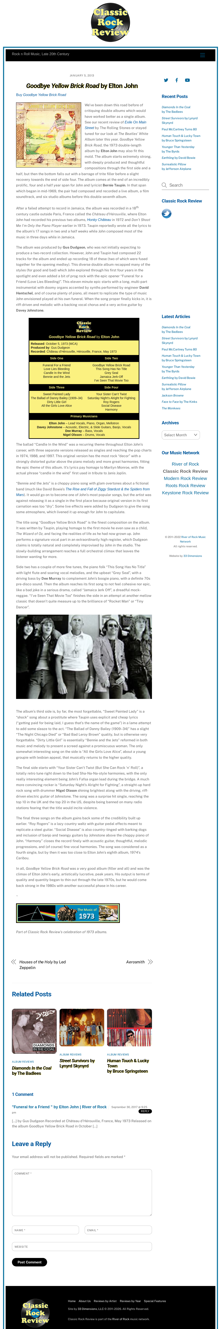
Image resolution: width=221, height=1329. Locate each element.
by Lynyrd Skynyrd (77, 1063)
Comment (23, 1173)
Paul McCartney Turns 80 (179, 129)
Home (72, 1301)
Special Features (155, 1301)
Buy (41, 95)
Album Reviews (23, 1061)
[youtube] (187, 79)
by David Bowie (178, 157)
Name (20, 1230)
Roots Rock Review (185, 485)
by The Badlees (31, 1070)
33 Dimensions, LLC (91, 1309)
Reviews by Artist (105, 1301)
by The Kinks (179, 401)
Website (21, 1246)
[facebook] (176, 79)
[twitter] (166, 79)
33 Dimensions (192, 555)
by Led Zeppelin (42, 965)
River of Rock (185, 463)
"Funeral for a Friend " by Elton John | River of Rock (59, 1107)
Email (92, 1230)
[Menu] (202, 55)
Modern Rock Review (185, 478)
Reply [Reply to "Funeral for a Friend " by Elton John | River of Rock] (145, 1111)
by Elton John (82, 86)
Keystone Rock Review (185, 492)
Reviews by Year (130, 1301)
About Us (85, 1301)
